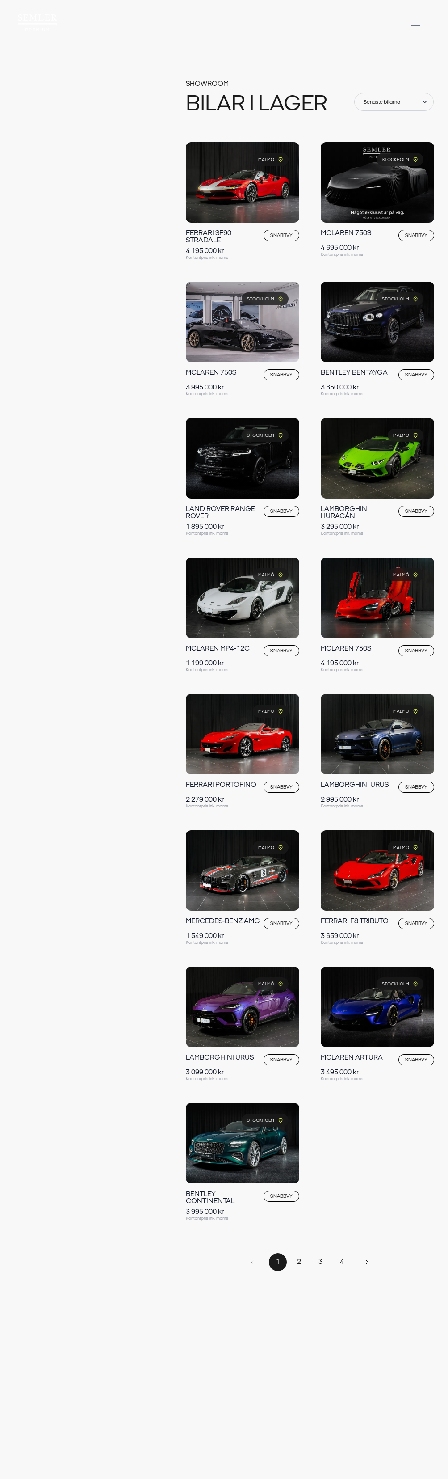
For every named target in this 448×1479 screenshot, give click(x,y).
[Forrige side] (253, 1262)
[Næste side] (367, 1262)
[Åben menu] (416, 32)
